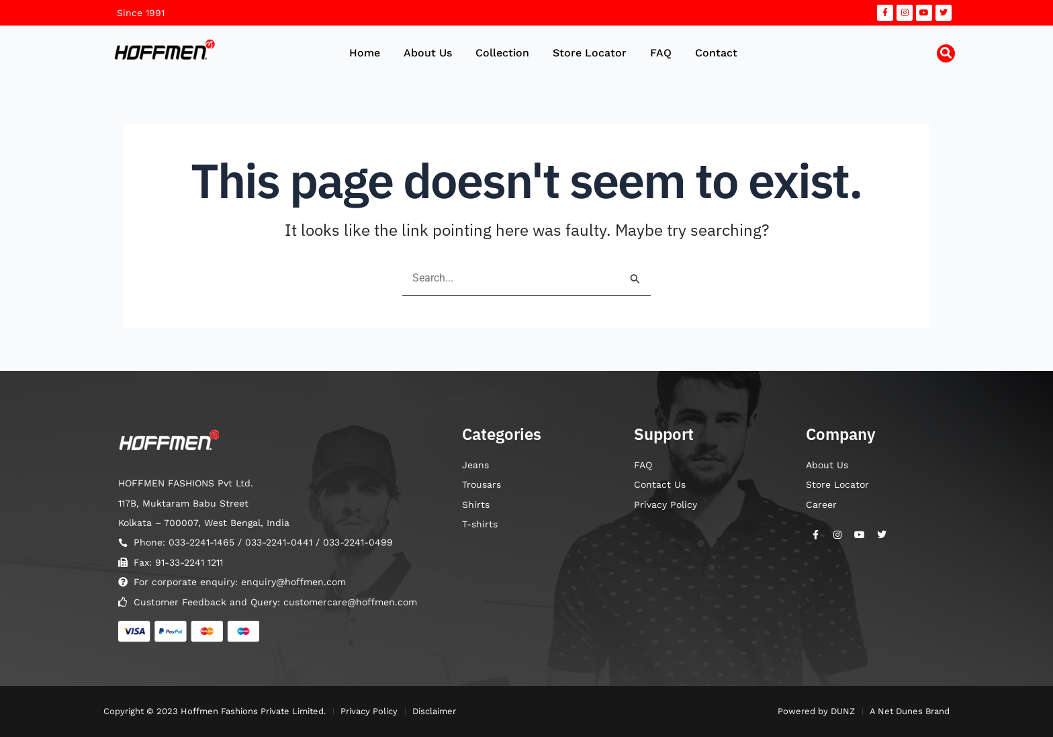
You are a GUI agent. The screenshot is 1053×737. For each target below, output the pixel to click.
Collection (502, 52)
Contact (716, 52)
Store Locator (590, 52)
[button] (945, 53)
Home (364, 52)
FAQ (661, 52)
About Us (428, 52)
